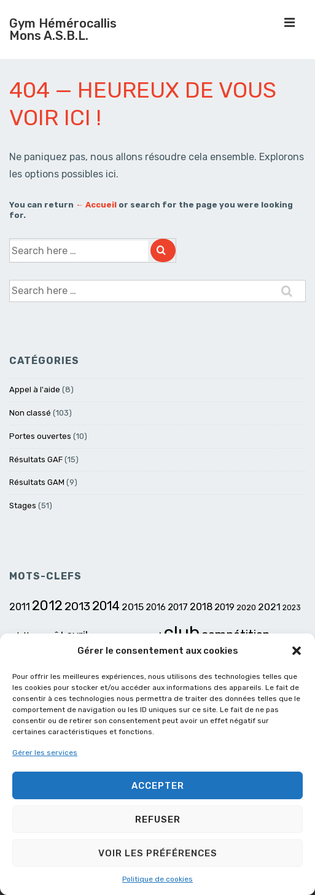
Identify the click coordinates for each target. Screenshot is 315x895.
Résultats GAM (36, 482)
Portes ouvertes (40, 436)
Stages (22, 505)
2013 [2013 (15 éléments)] (77, 606)
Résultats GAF (36, 459)
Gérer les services (44, 752)
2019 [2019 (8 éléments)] (224, 607)
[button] (296, 651)
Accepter (157, 785)
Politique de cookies (157, 879)
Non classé (30, 412)
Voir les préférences (157, 853)
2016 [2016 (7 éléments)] (156, 607)
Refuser (158, 819)
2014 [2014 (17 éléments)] (106, 606)
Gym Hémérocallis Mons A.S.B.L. (63, 29)
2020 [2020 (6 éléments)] (246, 607)
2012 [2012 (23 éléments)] (47, 605)
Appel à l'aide (34, 389)
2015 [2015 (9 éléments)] (133, 607)
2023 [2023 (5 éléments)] (291, 607)
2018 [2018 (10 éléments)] (201, 607)
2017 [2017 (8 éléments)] (178, 607)
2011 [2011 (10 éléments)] (19, 607)
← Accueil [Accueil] (96, 204)
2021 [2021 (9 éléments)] (269, 607)
